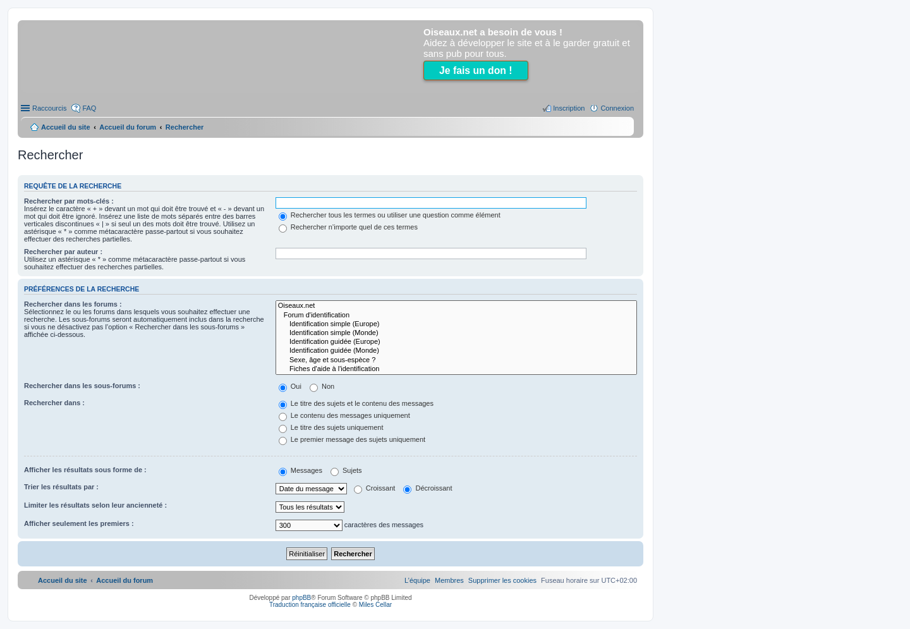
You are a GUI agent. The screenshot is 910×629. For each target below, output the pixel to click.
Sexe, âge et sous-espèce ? (456, 360)
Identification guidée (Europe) (456, 342)
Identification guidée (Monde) (456, 350)
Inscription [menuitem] (569, 108)
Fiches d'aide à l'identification (456, 369)
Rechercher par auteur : (63, 251)
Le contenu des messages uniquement (344, 415)
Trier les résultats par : (61, 487)
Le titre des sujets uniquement (331, 427)
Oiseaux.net (456, 306)
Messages (300, 470)
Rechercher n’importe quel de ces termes (348, 227)
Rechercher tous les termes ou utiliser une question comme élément (389, 215)
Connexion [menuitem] (617, 108)
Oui (290, 386)
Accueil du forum (127, 127)
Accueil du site (65, 127)
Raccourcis (49, 108)
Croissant (375, 488)
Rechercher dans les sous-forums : (82, 385)
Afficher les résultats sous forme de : (85, 469)
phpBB (301, 597)
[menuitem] (502, 580)
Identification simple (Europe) (456, 324)
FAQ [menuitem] (89, 108)
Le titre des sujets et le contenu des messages (356, 403)
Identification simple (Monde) (456, 333)
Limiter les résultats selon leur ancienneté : (95, 505)
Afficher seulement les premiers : (79, 523)
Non (322, 386)
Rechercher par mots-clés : (69, 201)
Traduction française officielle (310, 604)
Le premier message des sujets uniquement (352, 439)
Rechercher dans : (54, 402)
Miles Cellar (375, 604)
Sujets (346, 470)
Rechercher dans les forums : (73, 304)
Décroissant (427, 488)
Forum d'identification (456, 315)
